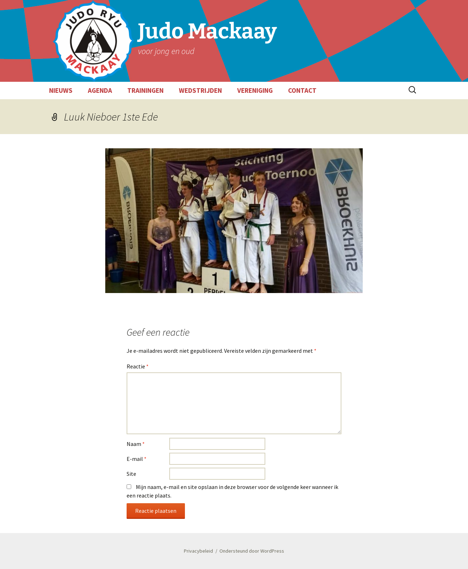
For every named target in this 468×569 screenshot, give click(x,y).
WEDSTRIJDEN (200, 90)
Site (131, 473)
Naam (136, 443)
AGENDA (100, 90)
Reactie (138, 366)
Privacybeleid (198, 551)
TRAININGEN (145, 90)
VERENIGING (255, 90)
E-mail (137, 458)
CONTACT (302, 90)
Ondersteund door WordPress (251, 551)
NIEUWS (61, 90)
